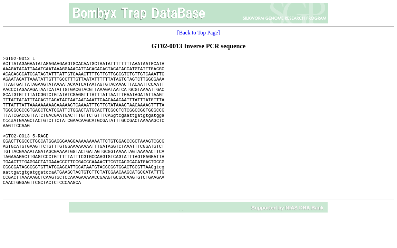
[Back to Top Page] (198, 32)
